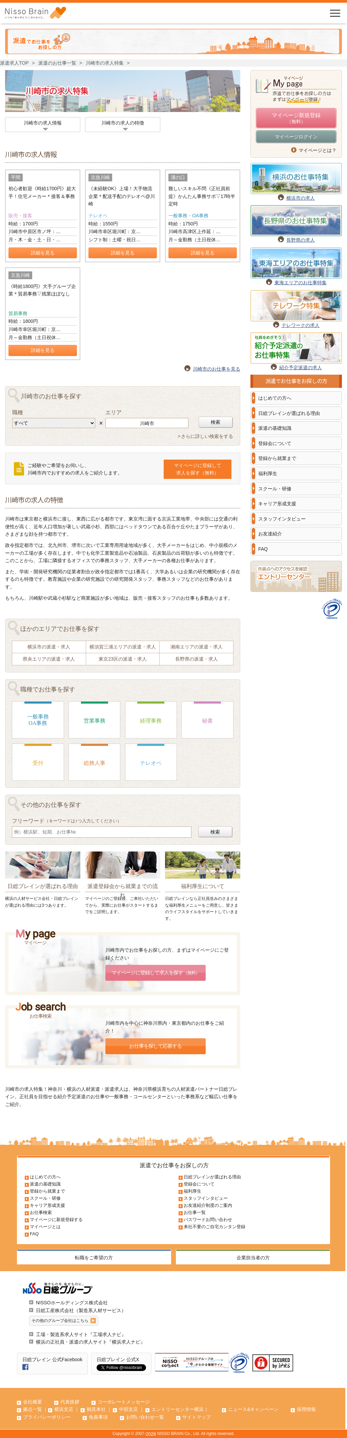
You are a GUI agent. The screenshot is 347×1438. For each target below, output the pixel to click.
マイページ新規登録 (296, 119)
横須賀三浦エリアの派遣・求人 (122, 646)
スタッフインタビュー (282, 519)
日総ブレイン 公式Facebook (52, 1359)
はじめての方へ (274, 398)
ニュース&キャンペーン (253, 1409)
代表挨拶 (69, 1401)
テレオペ (151, 763)
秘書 (207, 721)
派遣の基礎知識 (274, 428)
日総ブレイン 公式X (118, 1359)
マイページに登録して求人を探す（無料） (197, 469)
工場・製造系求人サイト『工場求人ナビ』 (81, 1334)
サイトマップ (196, 1417)
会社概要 (32, 1401)
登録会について (274, 443)
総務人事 (94, 763)
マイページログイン (296, 136)
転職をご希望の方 (94, 1257)
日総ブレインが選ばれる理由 (289, 413)
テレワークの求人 (301, 325)
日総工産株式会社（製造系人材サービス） (81, 1310)
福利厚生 (267, 473)
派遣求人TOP (14, 63)
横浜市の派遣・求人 (48, 646)
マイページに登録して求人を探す (155, 972)
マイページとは (45, 1226)
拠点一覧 (32, 1409)
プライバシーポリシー (46, 1417)
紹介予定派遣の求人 (300, 367)
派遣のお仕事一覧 (57, 63)
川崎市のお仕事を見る (216, 369)
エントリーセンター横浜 (177, 1409)
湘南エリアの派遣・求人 (196, 646)
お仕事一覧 (195, 1212)
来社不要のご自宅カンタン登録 (214, 1226)
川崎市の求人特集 (105, 63)
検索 (215, 422)
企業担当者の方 (253, 1257)
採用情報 (306, 1409)
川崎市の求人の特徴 (122, 123)
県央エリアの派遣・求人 (49, 659)
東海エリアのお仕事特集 (300, 282)
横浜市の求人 (300, 198)
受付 (38, 763)
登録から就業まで (277, 458)
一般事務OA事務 (38, 720)
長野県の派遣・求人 (196, 659)
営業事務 (94, 721)
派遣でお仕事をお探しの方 (174, 1165)
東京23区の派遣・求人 (123, 659)
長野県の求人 (300, 240)
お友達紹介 (270, 533)
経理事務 (151, 721)
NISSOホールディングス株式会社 (72, 1302)
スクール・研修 (274, 488)
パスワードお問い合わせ (208, 1219)
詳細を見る (43, 253)
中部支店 (128, 1409)
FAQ (263, 549)
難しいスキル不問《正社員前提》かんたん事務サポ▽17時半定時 (202, 196)
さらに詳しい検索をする (207, 436)
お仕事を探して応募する (155, 1046)
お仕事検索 (41, 1212)
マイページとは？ (317, 150)
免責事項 (98, 1417)
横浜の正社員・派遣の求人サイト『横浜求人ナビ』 (90, 1342)
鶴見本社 (96, 1409)
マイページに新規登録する (56, 1219)
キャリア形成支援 (277, 503)
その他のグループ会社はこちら (60, 1320)
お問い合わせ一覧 (145, 1417)
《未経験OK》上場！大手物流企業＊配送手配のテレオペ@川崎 (121, 196)
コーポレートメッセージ (124, 1401)
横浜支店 (63, 1409)
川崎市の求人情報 (43, 123)
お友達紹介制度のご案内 (208, 1205)
